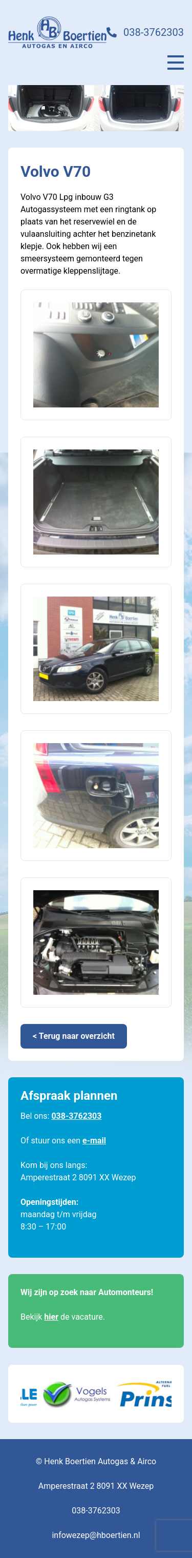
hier (51, 1317)
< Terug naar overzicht (74, 1036)
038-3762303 (153, 32)
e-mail (94, 1140)
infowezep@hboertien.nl (96, 1535)
